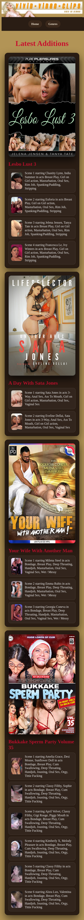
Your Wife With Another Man (40, 550)
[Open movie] (42, 107)
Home (35, 24)
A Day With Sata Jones (33, 383)
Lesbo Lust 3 (22, 164)
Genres (52, 24)
